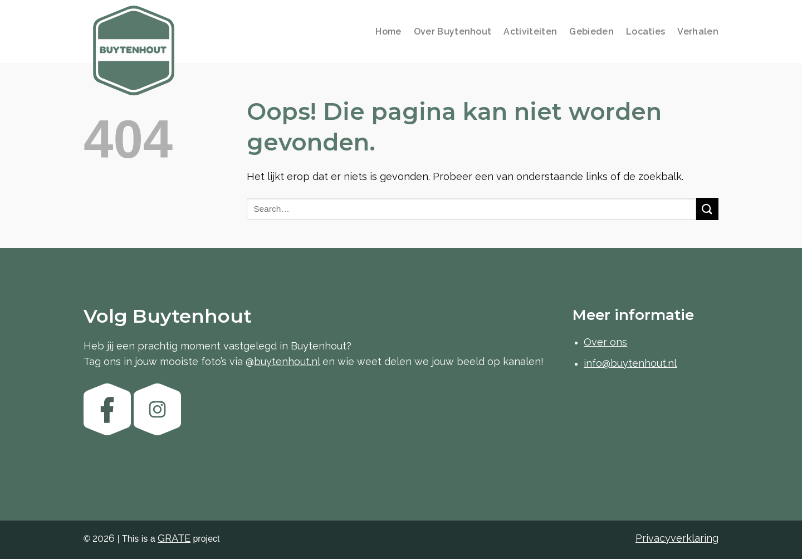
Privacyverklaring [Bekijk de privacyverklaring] (676, 538)
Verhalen (697, 31)
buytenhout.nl (287, 361)
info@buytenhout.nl (630, 363)
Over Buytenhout (453, 31)
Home (388, 31)
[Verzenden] (707, 209)
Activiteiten (530, 31)
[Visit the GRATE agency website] (174, 538)
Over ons (605, 342)
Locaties (646, 31)
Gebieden (591, 31)
